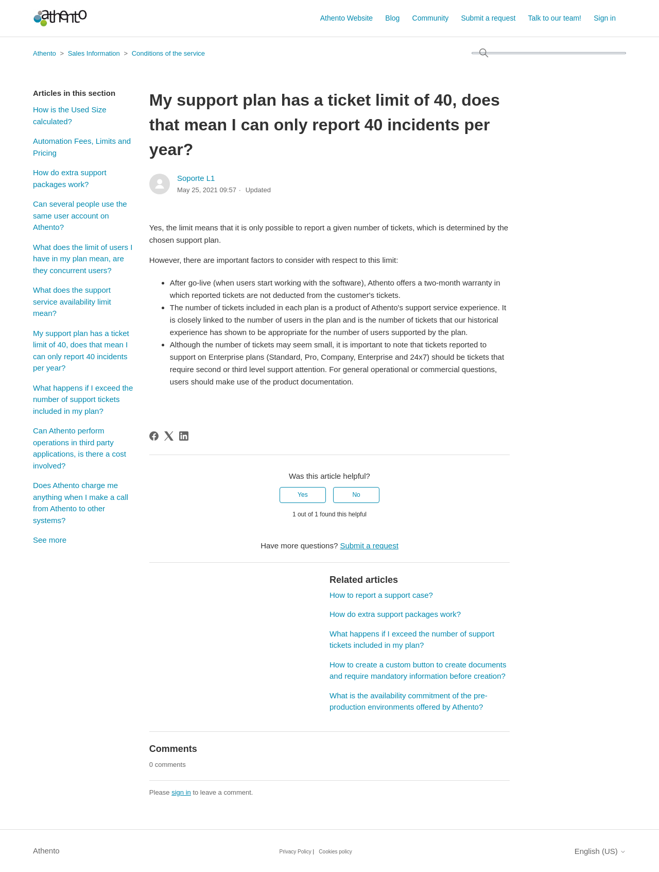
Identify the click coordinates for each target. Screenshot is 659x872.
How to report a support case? (381, 595)
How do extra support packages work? (70, 178)
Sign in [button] (605, 18)
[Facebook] (154, 436)
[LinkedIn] (183, 436)
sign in (181, 792)
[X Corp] (169, 436)
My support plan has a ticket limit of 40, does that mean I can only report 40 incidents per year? (81, 351)
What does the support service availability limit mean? (72, 301)
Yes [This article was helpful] (303, 494)
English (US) (600, 851)
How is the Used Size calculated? (70, 115)
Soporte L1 (196, 178)
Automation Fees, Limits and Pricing (82, 147)
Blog (392, 18)
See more (49, 539)
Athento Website (346, 18)
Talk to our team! (555, 18)
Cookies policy (335, 851)
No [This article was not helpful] (356, 494)
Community (430, 18)
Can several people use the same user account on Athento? (80, 215)
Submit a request (488, 18)
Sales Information (94, 53)
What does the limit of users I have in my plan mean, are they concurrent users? (82, 259)
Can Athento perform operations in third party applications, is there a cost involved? (79, 448)
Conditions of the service (168, 53)
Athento (44, 53)
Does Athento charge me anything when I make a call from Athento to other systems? (80, 503)
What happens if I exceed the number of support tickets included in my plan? (83, 399)
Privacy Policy (295, 851)
